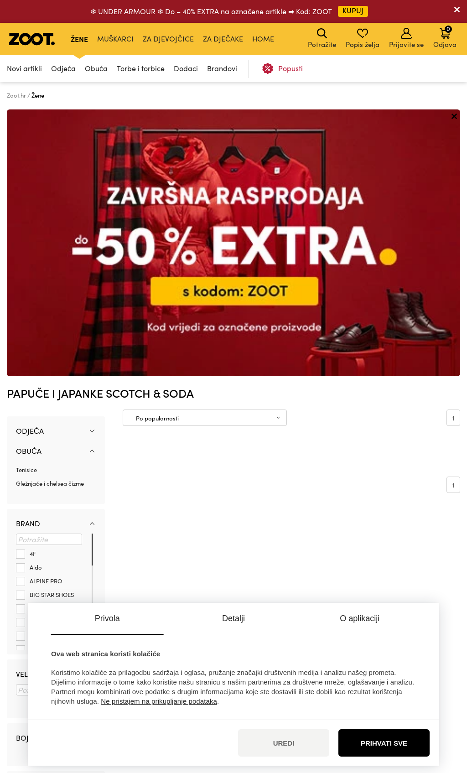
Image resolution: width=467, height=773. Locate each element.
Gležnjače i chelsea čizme (50, 216)
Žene (79, 39)
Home (263, 38)
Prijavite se (406, 38)
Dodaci (186, 68)
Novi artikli (24, 68)
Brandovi (222, 68)
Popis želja (362, 38)
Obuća (96, 68)
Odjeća (63, 68)
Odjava (445, 36)
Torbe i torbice (141, 68)
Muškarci (115, 38)
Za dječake (223, 38)
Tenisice (26, 203)
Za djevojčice (168, 38)
